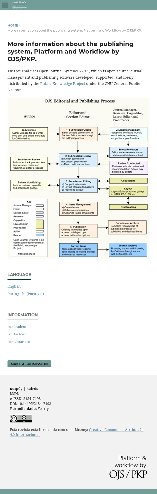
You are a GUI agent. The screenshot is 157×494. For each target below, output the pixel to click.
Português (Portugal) (26, 293)
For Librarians (19, 341)
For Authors (17, 334)
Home (13, 25)
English (14, 286)
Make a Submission (29, 364)
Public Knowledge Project (62, 83)
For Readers (17, 326)
